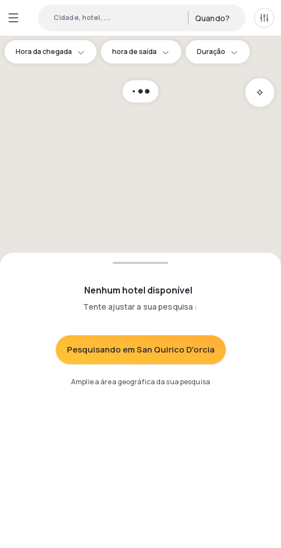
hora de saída (141, 51)
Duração (218, 51)
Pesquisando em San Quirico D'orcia (141, 349)
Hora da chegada (50, 51)
